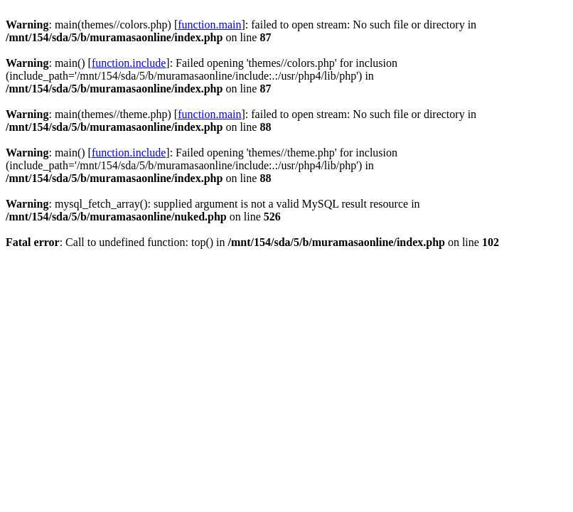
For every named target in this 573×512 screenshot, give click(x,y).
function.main (209, 24)
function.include (129, 63)
